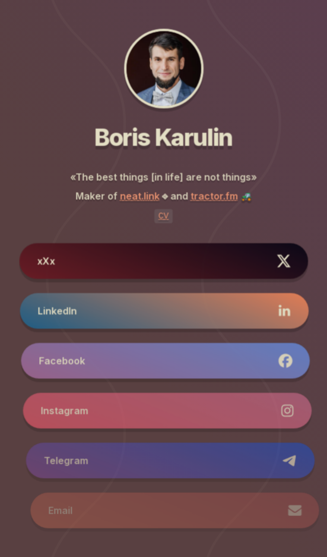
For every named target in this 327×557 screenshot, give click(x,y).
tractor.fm (213, 197)
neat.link (140, 197)
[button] (164, 261)
